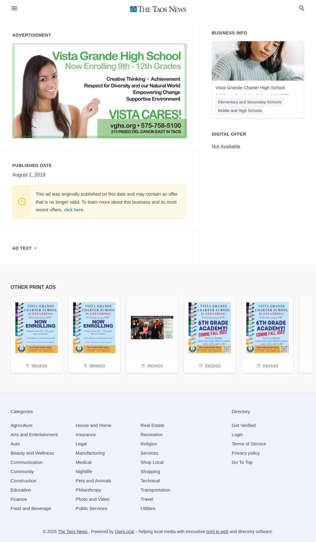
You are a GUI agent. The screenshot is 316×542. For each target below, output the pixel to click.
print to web (217, 531)
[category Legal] (81, 443)
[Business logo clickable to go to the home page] (158, 9)
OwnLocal (124, 531)
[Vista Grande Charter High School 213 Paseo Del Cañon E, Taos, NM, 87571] (258, 71)
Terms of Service (249, 443)
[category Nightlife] (84, 471)
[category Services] (149, 453)
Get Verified (244, 425)
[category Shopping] (150, 471)
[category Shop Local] (152, 462)
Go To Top (242, 462)
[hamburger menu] (14, 8)
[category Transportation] (155, 489)
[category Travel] (147, 499)
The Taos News (73, 531)
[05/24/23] (152, 334)
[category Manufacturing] (90, 453)
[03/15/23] (267, 334)
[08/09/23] (94, 334)
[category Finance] (19, 499)
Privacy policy (246, 453)
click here (73, 209)
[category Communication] (27, 462)
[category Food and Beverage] (31, 508)
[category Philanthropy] (88, 489)
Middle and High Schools (240, 110)
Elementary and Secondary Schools (250, 102)
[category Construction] (24, 480)
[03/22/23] (210, 334)
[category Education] (21, 489)
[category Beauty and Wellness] (32, 453)
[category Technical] (150, 480)
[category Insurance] (86, 434)
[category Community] (22, 471)
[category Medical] (84, 462)
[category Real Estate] (153, 425)
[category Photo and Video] (93, 499)
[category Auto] (15, 443)
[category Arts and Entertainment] (34, 434)
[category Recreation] (152, 434)
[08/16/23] (36, 334)
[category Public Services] (91, 508)
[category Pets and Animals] (93, 480)
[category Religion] (149, 443)
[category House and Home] (93, 425)
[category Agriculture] (22, 425)
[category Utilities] (148, 508)
